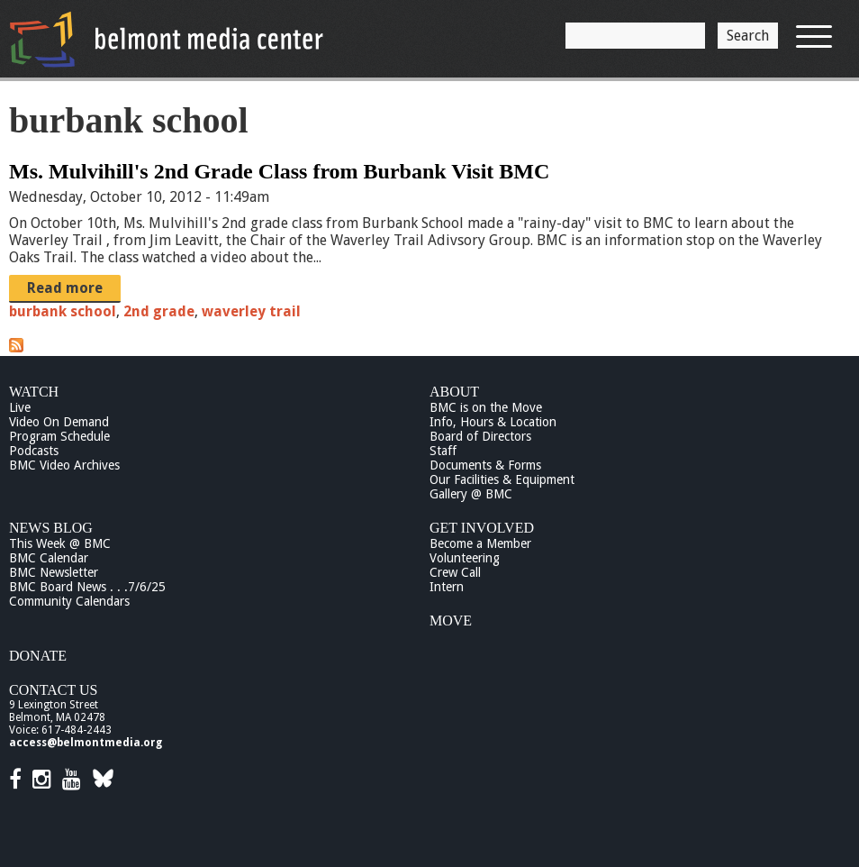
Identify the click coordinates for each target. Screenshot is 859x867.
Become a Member (480, 543)
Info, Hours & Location (493, 422)
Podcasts (34, 450)
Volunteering (465, 558)
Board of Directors (480, 436)
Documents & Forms (485, 465)
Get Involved (482, 527)
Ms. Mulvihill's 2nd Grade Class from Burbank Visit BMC (279, 171)
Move (451, 620)
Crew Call (455, 572)
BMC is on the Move (486, 407)
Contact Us (53, 690)
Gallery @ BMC (471, 494)
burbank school (62, 311)
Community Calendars (69, 601)
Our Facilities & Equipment (502, 479)
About (454, 391)
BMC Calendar (48, 558)
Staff (443, 450)
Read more (65, 288)
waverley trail (251, 311)
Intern (447, 587)
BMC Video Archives (64, 465)
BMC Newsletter (53, 572)
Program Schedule (59, 436)
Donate (38, 655)
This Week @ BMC (60, 543)
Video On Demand (59, 422)
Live (20, 407)
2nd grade (158, 311)
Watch (34, 391)
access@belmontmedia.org (85, 742)
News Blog (51, 527)
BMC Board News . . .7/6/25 (87, 587)
